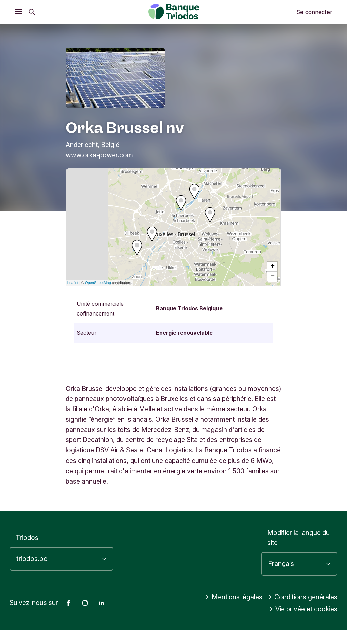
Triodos (27, 538)
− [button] (272, 277)
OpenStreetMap (98, 283)
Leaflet (72, 283)
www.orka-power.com (99, 155)
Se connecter (314, 12)
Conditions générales (303, 597)
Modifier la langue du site (298, 538)
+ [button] (272, 267)
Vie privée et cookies (303, 609)
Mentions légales (233, 597)
